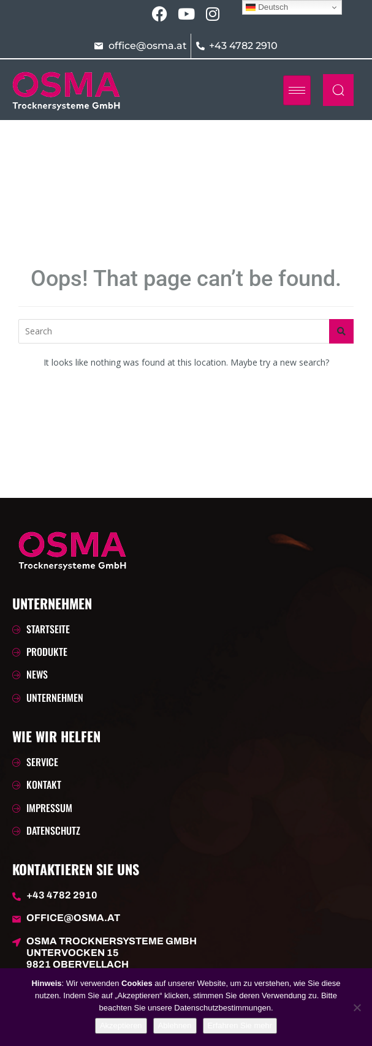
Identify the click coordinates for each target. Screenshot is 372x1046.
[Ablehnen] (357, 1007)
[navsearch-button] (338, 90)
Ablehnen (175, 1025)
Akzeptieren (121, 1025)
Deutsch (267, 7)
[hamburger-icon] (297, 90)
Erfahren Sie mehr (240, 1025)
